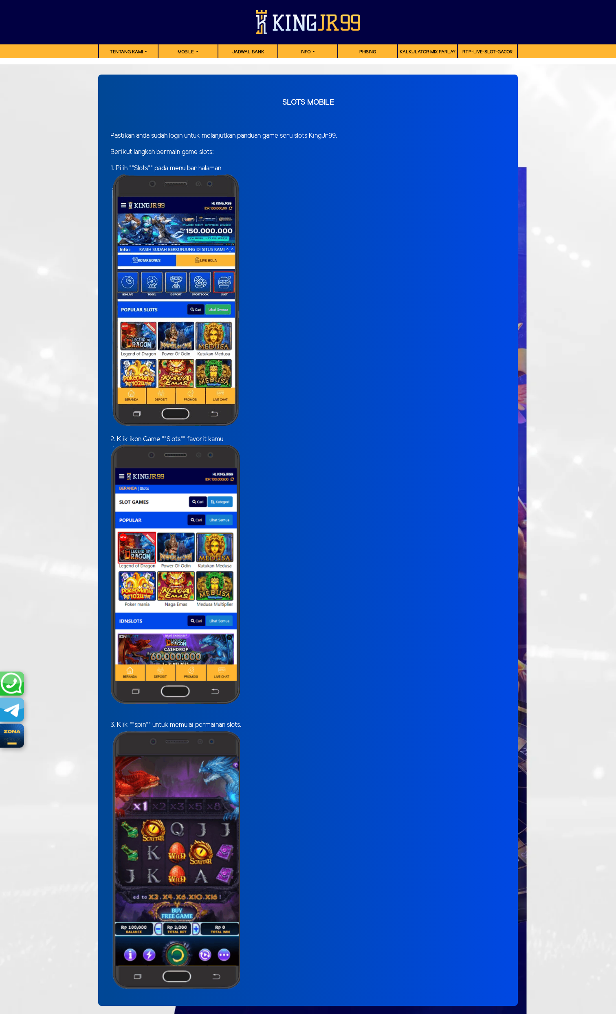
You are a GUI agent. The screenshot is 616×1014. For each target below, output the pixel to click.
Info (306, 52)
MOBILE (186, 52)
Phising (367, 52)
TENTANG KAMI (127, 52)
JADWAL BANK (248, 52)
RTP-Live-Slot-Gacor (487, 52)
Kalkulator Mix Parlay (427, 52)
